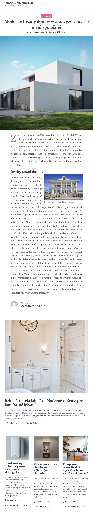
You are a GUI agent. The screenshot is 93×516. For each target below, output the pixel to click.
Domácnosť (46, 16)
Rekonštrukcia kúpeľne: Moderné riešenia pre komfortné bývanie (44, 403)
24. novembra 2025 (13, 505)
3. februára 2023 (53, 32)
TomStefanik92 (70, 501)
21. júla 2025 (40, 506)
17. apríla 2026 (30, 423)
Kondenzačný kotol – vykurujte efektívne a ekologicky (16, 467)
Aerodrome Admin (35, 32)
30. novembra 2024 (71, 506)
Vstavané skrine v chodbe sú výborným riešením (45, 469)
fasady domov (75, 138)
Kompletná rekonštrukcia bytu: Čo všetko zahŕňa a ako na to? (75, 469)
